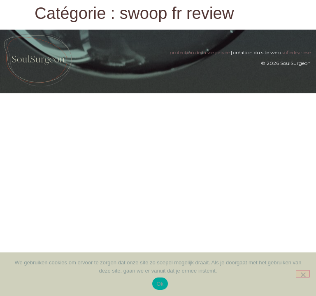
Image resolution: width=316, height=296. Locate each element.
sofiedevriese (296, 52)
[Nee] (303, 274)
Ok (159, 284)
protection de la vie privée (200, 52)
